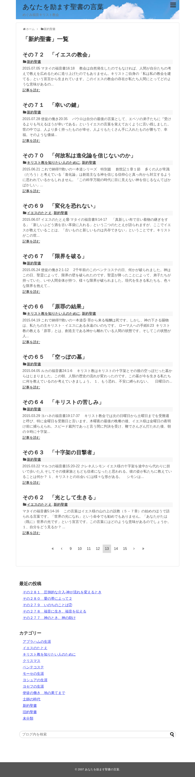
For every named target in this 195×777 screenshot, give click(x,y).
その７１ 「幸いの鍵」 (52, 105)
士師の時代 (31, 699)
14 (116, 549)
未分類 (28, 718)
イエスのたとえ (39, 213)
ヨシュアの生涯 (35, 680)
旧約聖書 (30, 712)
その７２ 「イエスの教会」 (58, 55)
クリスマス (31, 661)
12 (98, 549)
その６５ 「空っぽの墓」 (55, 357)
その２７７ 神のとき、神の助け (49, 618)
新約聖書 (34, 62)
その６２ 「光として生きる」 (60, 497)
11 (89, 549)
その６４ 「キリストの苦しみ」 (63, 402)
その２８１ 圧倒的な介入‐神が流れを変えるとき (62, 592)
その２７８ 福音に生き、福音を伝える (54, 611)
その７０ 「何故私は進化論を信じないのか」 (79, 155)
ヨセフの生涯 (33, 686)
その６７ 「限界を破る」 (55, 256)
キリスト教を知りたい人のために (53, 162)
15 (125, 549)
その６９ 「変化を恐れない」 (60, 206)
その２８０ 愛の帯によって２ (47, 598)
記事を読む (31, 90)
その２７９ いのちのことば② (47, 605)
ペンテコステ (33, 667)
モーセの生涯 (33, 673)
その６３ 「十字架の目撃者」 (60, 452)
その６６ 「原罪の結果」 (55, 306)
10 (80, 549)
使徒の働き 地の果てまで (44, 693)
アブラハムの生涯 (37, 641)
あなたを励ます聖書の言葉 (63, 6)
